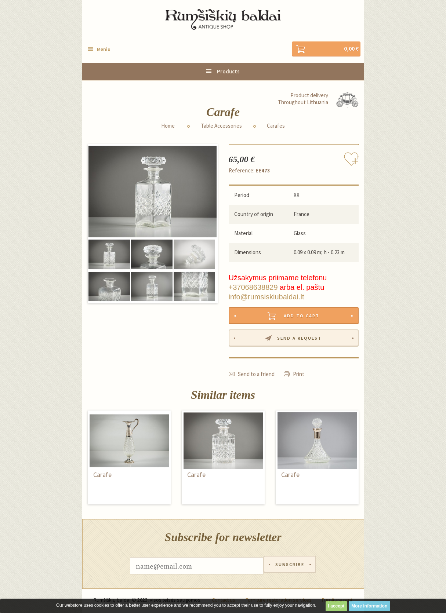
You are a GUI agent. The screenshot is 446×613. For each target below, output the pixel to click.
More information (369, 606)
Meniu (103, 49)
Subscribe (290, 568)
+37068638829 (253, 288)
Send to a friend (256, 375)
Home (168, 126)
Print (298, 375)
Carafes (276, 126)
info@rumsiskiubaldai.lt (266, 297)
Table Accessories (221, 126)
